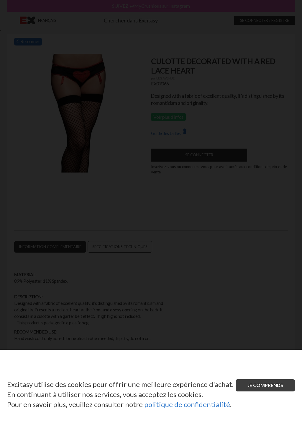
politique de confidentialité (187, 404)
